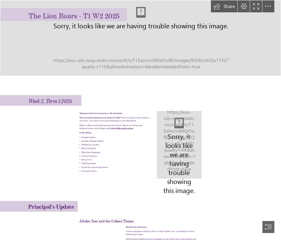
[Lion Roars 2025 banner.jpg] (140, 38)
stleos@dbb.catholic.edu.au (122, 127)
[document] (140, 120)
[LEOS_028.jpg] (179, 145)
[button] (224, 6)
